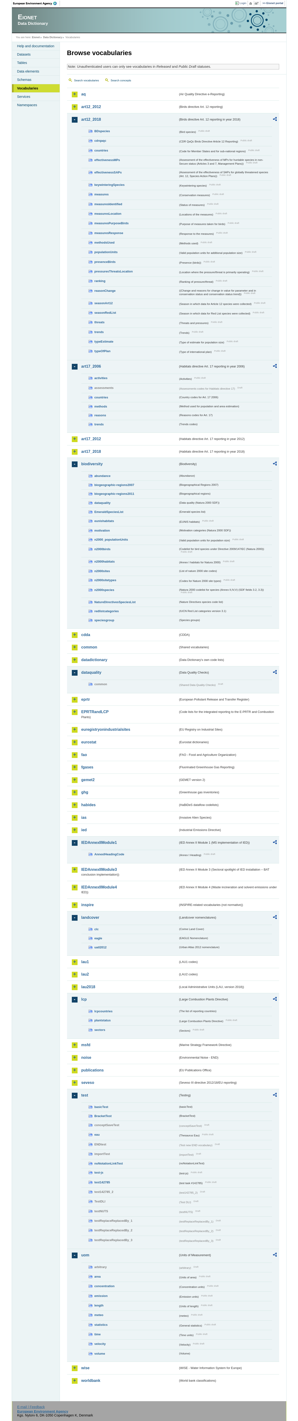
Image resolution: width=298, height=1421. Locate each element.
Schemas (24, 80)
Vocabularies (27, 88)
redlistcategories (106, 611)
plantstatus (102, 1020)
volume (99, 1353)
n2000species (104, 590)
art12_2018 (91, 119)
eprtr (85, 699)
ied (84, 830)
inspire (87, 905)
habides (88, 805)
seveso (87, 1083)
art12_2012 (91, 107)
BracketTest (103, 1116)
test (84, 1095)
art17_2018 (91, 451)
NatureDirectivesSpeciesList (115, 602)
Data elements (28, 71)
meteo (99, 1315)
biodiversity (92, 464)
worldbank (90, 1381)
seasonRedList (105, 312)
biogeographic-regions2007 (114, 485)
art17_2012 (91, 439)
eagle (98, 938)
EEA (36, 3)
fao (84, 755)
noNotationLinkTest (108, 1163)
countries (101, 150)
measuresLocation (107, 213)
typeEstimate (104, 341)
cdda (85, 635)
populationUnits (106, 252)
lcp (84, 999)
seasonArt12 (103, 303)
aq (83, 94)
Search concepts (121, 80)
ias (84, 817)
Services (23, 97)
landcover (90, 917)
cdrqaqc (100, 140)
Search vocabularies (86, 80)
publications (92, 1070)
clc (96, 929)
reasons (100, 415)
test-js (99, 1172)
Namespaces (27, 105)
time (97, 1334)
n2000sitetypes (105, 580)
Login (243, 3)
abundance (102, 476)
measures (101, 194)
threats (99, 322)
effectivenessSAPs (108, 172)
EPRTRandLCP (95, 712)
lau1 (85, 962)
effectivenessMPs (107, 160)
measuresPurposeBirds (111, 223)
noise (86, 1057)
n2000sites (102, 571)
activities (101, 378)
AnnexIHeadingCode (109, 854)
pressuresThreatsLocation (113, 271)
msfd (85, 1045)
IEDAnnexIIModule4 (99, 887)
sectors (99, 1030)
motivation (102, 530)
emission (101, 1296)
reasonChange (105, 291)
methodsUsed (104, 242)
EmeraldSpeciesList (109, 512)
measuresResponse (108, 233)
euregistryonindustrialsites (105, 729)
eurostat (88, 742)
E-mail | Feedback (31, 1407)
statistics (101, 1325)
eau (97, 1134)
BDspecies (102, 131)
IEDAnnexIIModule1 (99, 843)
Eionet (36, 37)
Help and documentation (35, 46)
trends (99, 332)
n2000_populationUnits (111, 539)
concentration (104, 1286)
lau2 (85, 974)
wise (85, 1368)
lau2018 (88, 987)
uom (85, 1255)
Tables (22, 63)
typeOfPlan (102, 351)
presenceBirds (105, 262)
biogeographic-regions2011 (114, 494)
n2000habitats (104, 561)
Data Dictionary (52, 37)
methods (100, 406)
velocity (100, 1344)
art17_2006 (91, 366)
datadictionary (94, 660)
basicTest (101, 1107)
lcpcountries (103, 1011)
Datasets (24, 54)
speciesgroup (104, 620)
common (89, 647)
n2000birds (102, 549)
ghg (84, 792)
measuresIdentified (108, 204)
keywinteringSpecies (109, 185)
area (97, 1276)
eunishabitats (104, 521)
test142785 (102, 1182)
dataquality (102, 503)
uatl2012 (100, 947)
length (99, 1305)
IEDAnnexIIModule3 (99, 869)
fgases (87, 767)
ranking (99, 281)
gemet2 (88, 780)
